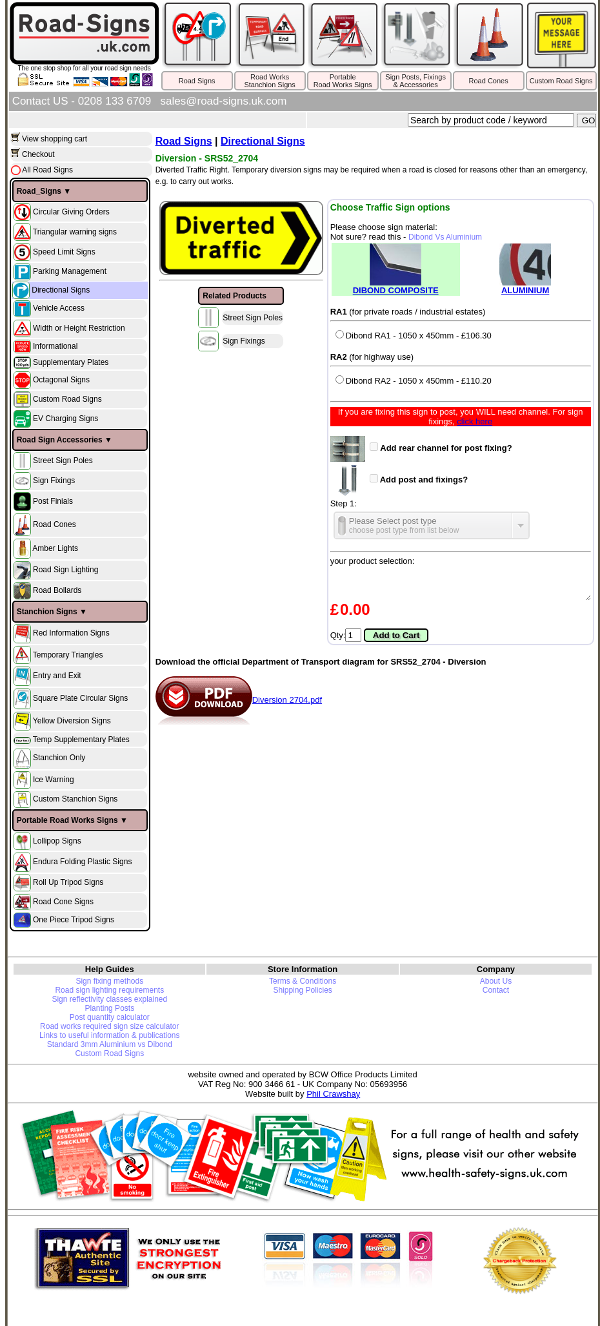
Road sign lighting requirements (109, 990)
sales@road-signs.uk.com (224, 101)
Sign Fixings (54, 480)
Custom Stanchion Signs (75, 798)
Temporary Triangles (68, 654)
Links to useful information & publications (109, 1035)
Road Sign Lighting (65, 570)
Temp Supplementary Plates (81, 739)
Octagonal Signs (61, 379)
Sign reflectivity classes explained (109, 999)
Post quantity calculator (110, 1017)
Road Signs (197, 81)
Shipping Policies (302, 990)
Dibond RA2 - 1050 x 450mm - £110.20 (413, 381)
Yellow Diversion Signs (72, 720)
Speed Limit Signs (64, 251)
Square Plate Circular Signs (80, 698)
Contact (496, 990)
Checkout (38, 154)
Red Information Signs (71, 632)
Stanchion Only (59, 758)
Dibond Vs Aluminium (445, 237)
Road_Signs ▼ (44, 191)
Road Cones (488, 81)
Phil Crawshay (333, 1094)
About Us (496, 981)
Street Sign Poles (63, 460)
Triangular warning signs (75, 231)
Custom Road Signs (561, 81)
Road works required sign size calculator (109, 1026)
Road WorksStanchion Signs (269, 80)
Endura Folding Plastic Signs (82, 861)
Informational (55, 346)
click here (474, 421)
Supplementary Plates (70, 362)
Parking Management (69, 271)
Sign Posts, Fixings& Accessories (415, 80)
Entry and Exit (57, 675)
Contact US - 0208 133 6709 (81, 101)
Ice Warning (53, 778)
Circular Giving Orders (71, 211)
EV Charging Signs (65, 418)
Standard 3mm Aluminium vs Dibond (109, 1044)
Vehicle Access (59, 308)
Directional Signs (61, 290)
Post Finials (53, 501)
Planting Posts (109, 1008)
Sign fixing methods (109, 981)
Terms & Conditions (302, 981)
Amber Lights (55, 548)
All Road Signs (47, 169)
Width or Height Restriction (79, 327)
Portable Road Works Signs (67, 820)
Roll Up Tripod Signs (68, 882)
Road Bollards (57, 590)
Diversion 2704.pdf (238, 700)
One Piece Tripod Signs (73, 919)
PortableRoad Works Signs (343, 80)
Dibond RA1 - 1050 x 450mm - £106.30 (413, 335)
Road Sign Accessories (60, 439)
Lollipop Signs (57, 840)
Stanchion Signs (47, 611)
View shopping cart (54, 138)
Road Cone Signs (63, 901)
